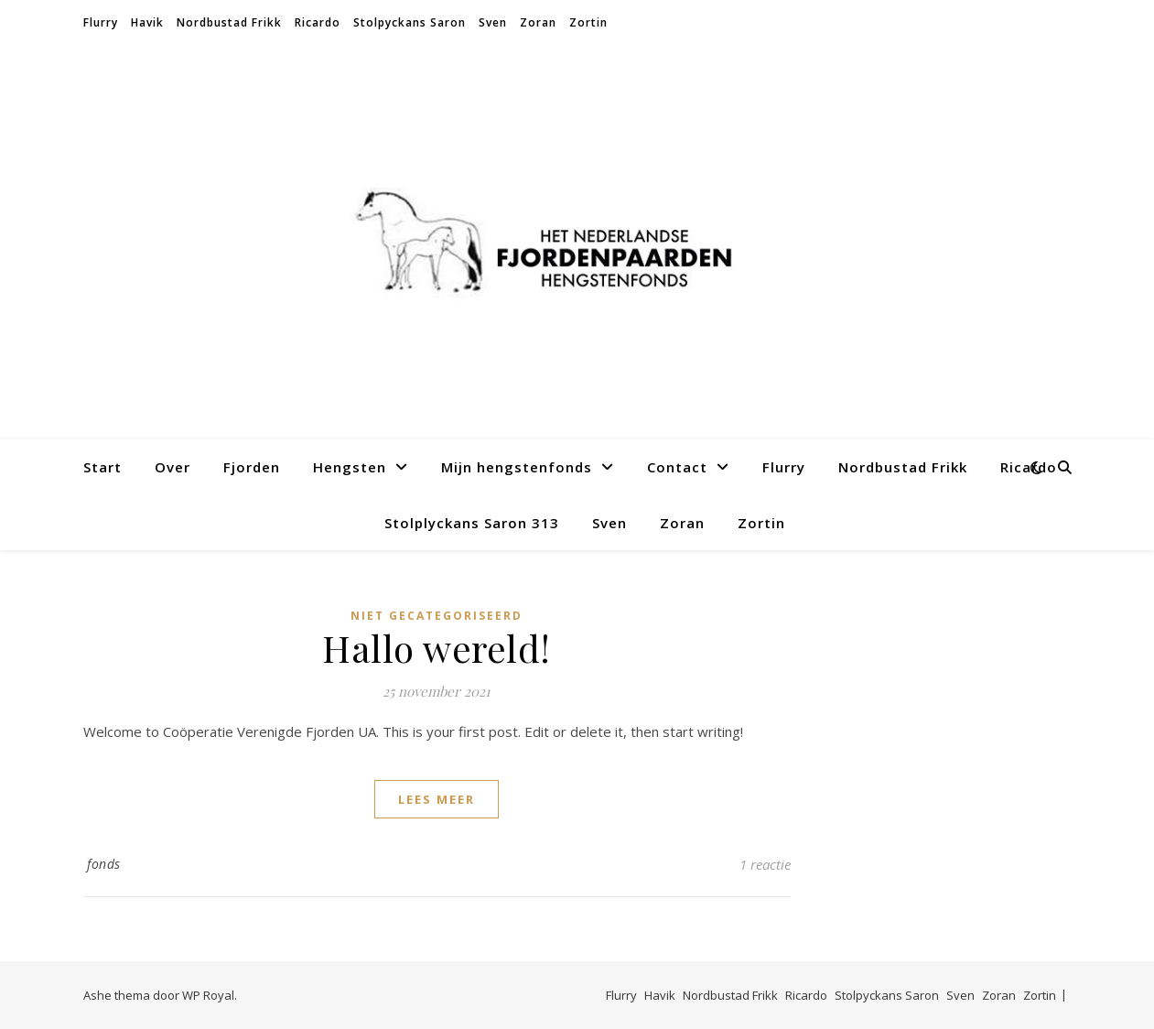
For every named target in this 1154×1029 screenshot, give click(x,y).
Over (172, 467)
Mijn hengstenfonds (516, 467)
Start (102, 467)
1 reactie (765, 864)
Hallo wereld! (436, 647)
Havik (147, 22)
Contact (677, 467)
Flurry (100, 22)
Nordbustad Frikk (229, 22)
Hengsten (349, 467)
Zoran (538, 22)
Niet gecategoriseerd (437, 615)
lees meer (436, 799)
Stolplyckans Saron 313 (471, 523)
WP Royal (208, 995)
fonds (104, 863)
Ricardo (317, 22)
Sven (493, 22)
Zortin (588, 22)
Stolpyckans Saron (409, 22)
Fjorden (251, 467)
